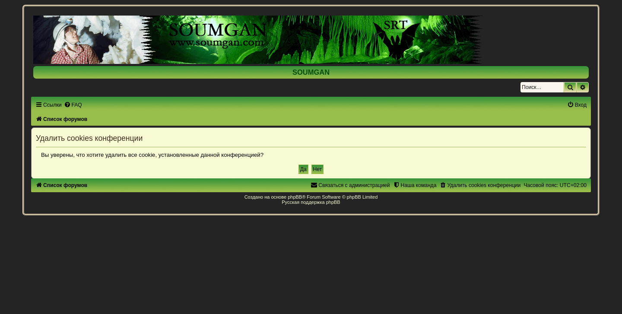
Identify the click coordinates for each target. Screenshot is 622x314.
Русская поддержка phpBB (311, 202)
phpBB (295, 197)
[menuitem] (73, 105)
